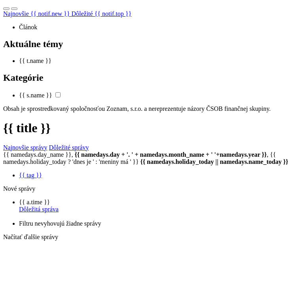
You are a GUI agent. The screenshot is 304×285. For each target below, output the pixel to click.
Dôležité (101, 13)
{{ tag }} (30, 175)
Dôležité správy (69, 147)
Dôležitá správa (39, 209)
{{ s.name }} (35, 95)
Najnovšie (37, 13)
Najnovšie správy (25, 147)
